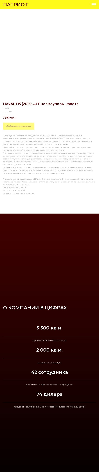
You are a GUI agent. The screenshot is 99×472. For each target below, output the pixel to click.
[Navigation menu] (94, 4)
